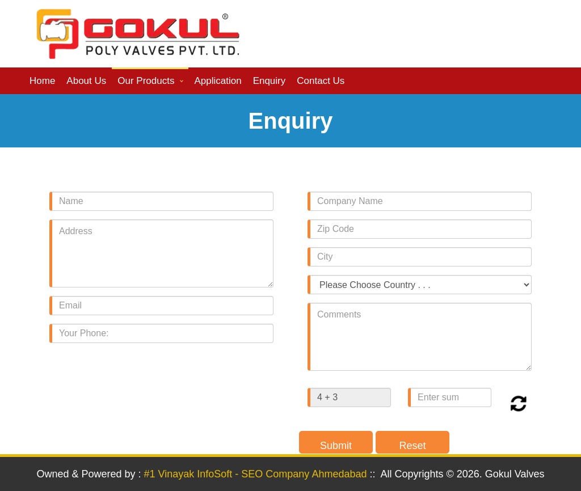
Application (217, 80)
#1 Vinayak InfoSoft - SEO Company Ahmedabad (255, 474)
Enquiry (269, 80)
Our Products (145, 80)
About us (86, 80)
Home (42, 80)
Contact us (320, 80)
